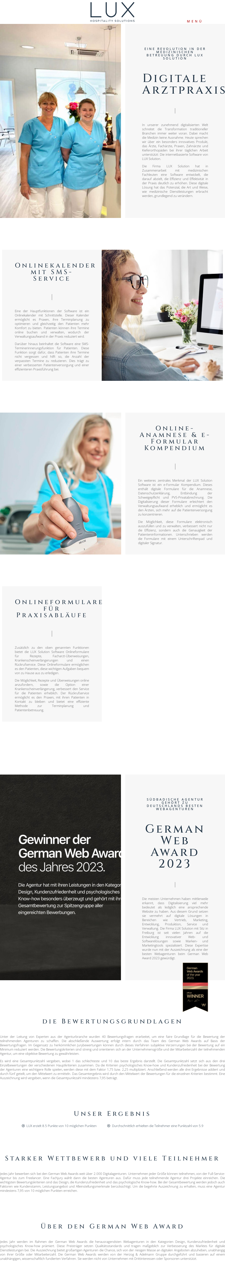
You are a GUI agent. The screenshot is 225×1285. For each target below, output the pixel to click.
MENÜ (195, 21)
